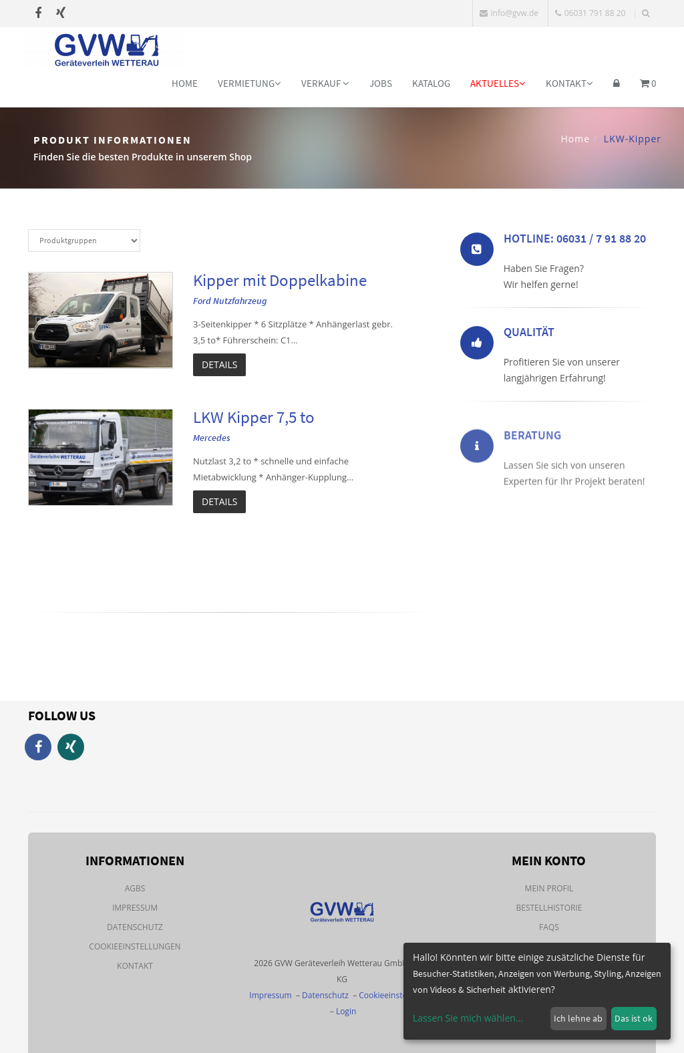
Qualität (529, 334)
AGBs (135, 888)
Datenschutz (135, 927)
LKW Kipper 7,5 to (254, 417)
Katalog (431, 83)
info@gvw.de (509, 13)
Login (346, 1011)
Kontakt (569, 83)
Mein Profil (549, 888)
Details (219, 364)
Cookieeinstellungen (134, 946)
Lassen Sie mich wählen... (468, 1018)
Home (185, 83)
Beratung (532, 472)
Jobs (380, 83)
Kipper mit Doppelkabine (280, 280)
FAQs (549, 927)
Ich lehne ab (578, 1018)
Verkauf (325, 83)
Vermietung (249, 83)
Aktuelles (498, 83)
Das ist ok (634, 1018)
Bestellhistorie (549, 907)
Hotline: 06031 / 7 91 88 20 (575, 241)
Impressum (135, 907)
